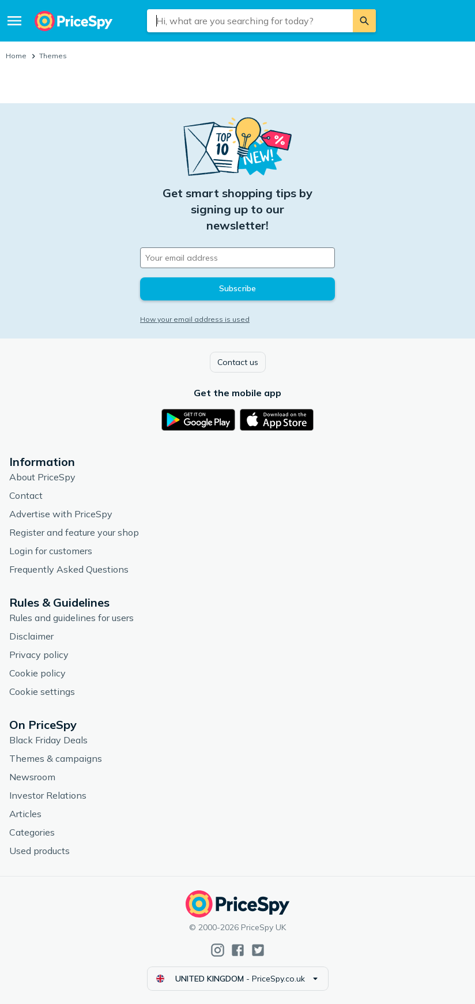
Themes (53, 55)
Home (16, 55)
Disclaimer (31, 636)
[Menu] (14, 21)
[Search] (364, 20)
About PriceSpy (42, 477)
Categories (32, 832)
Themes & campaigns (55, 758)
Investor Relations (47, 795)
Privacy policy (39, 654)
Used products (39, 850)
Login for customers (50, 550)
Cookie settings (42, 691)
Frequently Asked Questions (69, 569)
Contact (26, 495)
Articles (25, 813)
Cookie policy (37, 673)
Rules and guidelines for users (71, 617)
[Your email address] (237, 257)
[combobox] (250, 20)
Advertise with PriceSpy (60, 514)
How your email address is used (195, 319)
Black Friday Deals (48, 740)
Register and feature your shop (74, 532)
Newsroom (32, 777)
